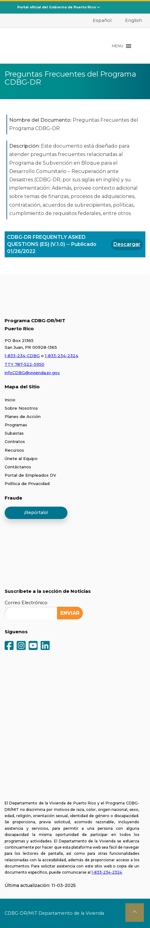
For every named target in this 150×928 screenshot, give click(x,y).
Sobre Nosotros (21, 408)
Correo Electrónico (26, 602)
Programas (16, 424)
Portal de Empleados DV (30, 475)
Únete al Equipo (21, 458)
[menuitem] (99, 20)
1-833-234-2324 (61, 355)
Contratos (15, 441)
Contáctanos (18, 466)
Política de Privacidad (27, 483)
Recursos (14, 450)
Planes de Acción (23, 416)
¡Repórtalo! (36, 512)
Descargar (126, 244)
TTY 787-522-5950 (24, 364)
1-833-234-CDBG (22, 355)
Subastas (14, 433)
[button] (117, 46)
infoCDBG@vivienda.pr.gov (32, 372)
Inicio (10, 399)
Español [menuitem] (102, 20)
